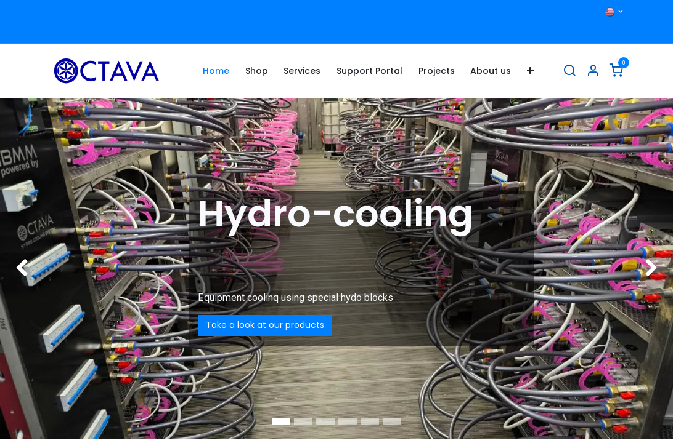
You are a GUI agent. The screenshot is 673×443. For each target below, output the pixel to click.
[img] (27, 268)
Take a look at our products (265, 325)
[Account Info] (593, 71)
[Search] (569, 71)
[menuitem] (216, 71)
